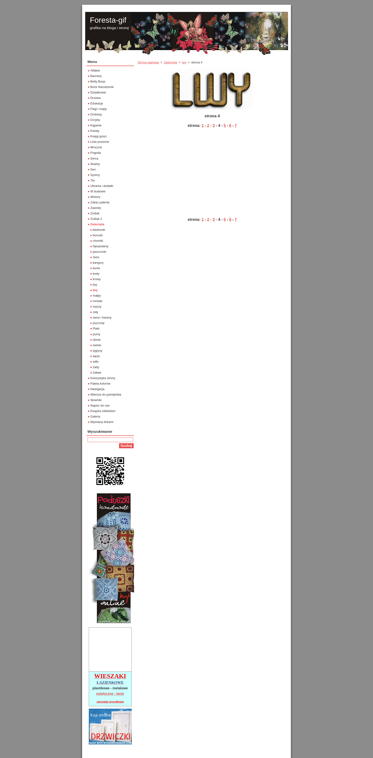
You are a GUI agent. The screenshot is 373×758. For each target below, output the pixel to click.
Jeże (96, 257)
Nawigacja (97, 389)
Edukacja (96, 103)
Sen (93, 169)
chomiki (98, 240)
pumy (96, 334)
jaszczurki (99, 251)
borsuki (98, 235)
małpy (97, 295)
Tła (92, 180)
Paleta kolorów (100, 383)
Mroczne (96, 147)
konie (96, 268)
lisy (95, 284)
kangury (98, 262)
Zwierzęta (170, 62)
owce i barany (102, 317)
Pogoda (95, 153)
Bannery (96, 76)
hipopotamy (101, 246)
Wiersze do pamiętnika (105, 394)
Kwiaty (95, 131)
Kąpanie (96, 125)
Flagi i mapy (98, 109)
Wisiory (95, 197)
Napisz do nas (100, 405)
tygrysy (98, 350)
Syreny (95, 175)
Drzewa (95, 98)
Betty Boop (97, 81)
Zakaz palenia (100, 202)
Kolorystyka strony (103, 378)
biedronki (99, 230)
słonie (97, 339)
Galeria (95, 416)
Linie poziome (99, 142)
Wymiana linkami (102, 422)
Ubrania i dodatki (101, 186)
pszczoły (99, 323)
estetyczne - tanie (110, 694)
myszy (97, 306)
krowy (97, 279)
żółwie (97, 372)
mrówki (98, 301)
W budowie (97, 191)
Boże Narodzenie (102, 87)
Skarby (95, 164)
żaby (96, 367)
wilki (96, 361)
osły (95, 312)
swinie (97, 345)
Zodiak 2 (96, 219)
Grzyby (95, 120)
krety (96, 273)
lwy (184, 62)
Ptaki (96, 328)
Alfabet (95, 70)
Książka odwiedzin (103, 411)
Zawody (95, 208)
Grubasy (96, 114)
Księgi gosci (98, 136)
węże (96, 356)
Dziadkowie (98, 92)
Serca (94, 158)
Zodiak (95, 213)
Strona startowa (148, 62)
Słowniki (96, 400)
